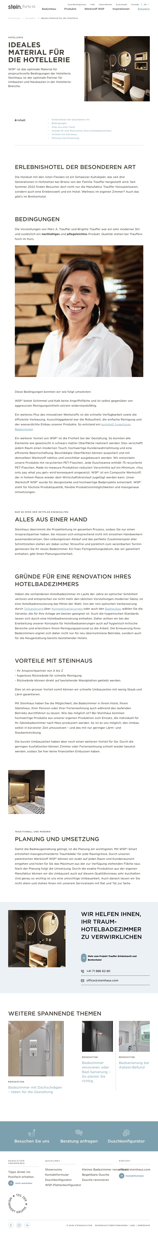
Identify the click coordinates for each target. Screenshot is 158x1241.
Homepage (14, 18)
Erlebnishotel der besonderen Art (70, 119)
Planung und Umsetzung (65, 138)
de (147, 4)
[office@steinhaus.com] (134, 1169)
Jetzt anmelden (23, 1183)
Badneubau (113, 608)
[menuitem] (49, 9)
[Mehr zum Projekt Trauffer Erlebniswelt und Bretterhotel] (115, 958)
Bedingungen (59, 123)
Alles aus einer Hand (63, 127)
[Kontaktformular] (133, 1176)
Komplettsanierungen (67, 608)
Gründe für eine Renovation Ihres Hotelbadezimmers (81, 130)
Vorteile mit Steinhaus (64, 134)
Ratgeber (30, 18)
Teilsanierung (34, 608)
